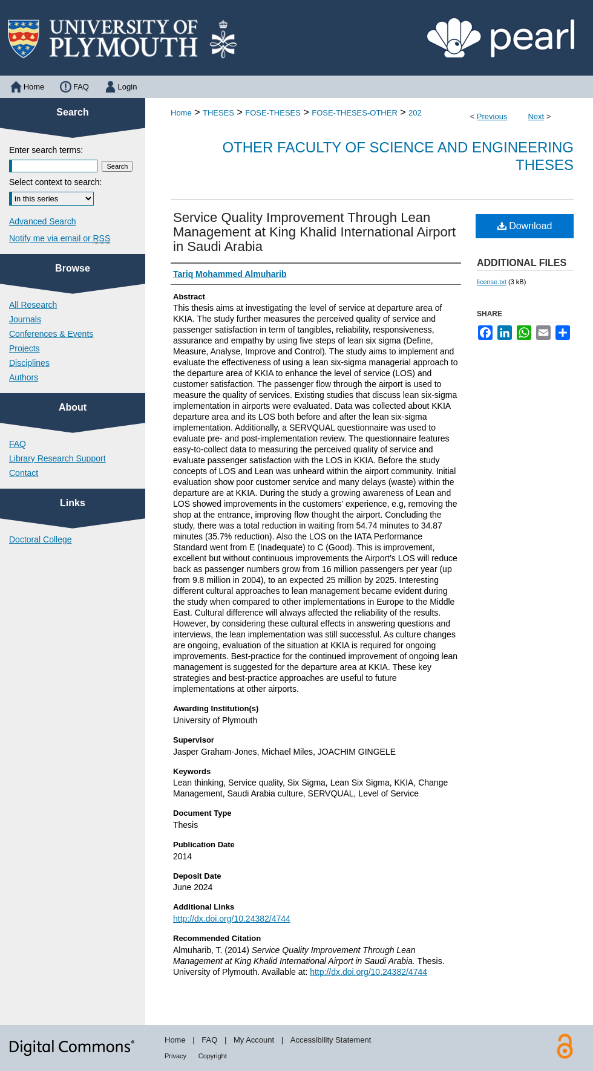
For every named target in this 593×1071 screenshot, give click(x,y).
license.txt (491, 281)
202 (415, 112)
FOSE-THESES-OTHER (355, 112)
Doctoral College (40, 539)
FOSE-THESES (273, 112)
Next (536, 116)
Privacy (175, 1056)
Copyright (212, 1056)
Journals (25, 319)
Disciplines (29, 363)
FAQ (17, 444)
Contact (23, 473)
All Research (33, 305)
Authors (23, 377)
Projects (24, 348)
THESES (218, 112)
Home (181, 112)
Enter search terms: (46, 150)
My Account (254, 1039)
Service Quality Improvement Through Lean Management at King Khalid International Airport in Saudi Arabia (314, 232)
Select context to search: (55, 182)
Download (524, 226)
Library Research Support (57, 458)
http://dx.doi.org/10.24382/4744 (231, 918)
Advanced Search (42, 221)
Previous (492, 116)
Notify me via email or (59, 238)
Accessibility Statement (331, 1039)
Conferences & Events (51, 334)
